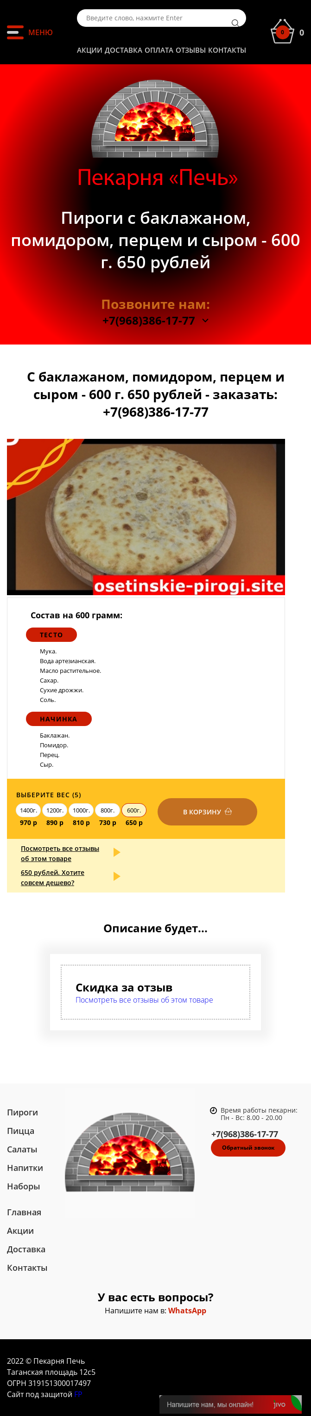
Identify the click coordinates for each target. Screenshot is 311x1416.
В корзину (202, 811)
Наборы (23, 1186)
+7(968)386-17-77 (148, 320)
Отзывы (191, 50)
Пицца (20, 1130)
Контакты (227, 50)
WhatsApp (187, 1310)
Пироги (22, 1112)
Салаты (22, 1149)
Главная (24, 1212)
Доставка (123, 50)
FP (78, 1394)
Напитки (25, 1167)
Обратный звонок (248, 1147)
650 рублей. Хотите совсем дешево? (52, 877)
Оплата (159, 50)
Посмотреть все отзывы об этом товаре (60, 853)
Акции (89, 50)
